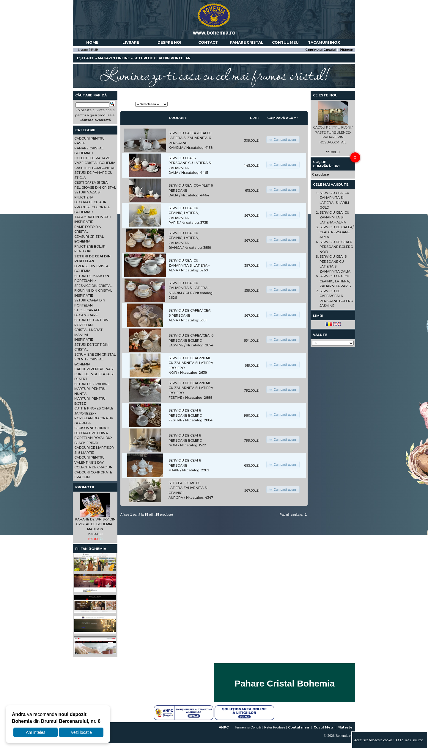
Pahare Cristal (246, 42)
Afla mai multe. (409, 740)
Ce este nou (325, 95)
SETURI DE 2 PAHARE (92, 384)
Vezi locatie (81, 732)
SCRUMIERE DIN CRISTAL (95, 354)
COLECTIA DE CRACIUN (93, 467)
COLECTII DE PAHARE (92, 158)
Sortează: (127, 104)
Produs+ (178, 118)
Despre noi (169, 42)
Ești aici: (85, 58)
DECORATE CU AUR (90, 202)
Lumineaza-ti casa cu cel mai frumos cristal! (214, 74)
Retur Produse (274, 727)
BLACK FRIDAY (86, 443)
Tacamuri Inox (324, 42)
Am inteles (35, 732)
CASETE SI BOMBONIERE (94, 168)
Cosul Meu (323, 727)
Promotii (84, 487)
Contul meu (285, 42)
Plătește (346, 50)
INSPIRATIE (83, 222)
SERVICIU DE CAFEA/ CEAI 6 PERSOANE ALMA (190, 315)
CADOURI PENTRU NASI (94, 369)
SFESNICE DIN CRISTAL (93, 286)
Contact (208, 42)
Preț (254, 118)
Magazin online (114, 58)
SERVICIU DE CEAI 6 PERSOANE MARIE (185, 465)
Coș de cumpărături (326, 164)
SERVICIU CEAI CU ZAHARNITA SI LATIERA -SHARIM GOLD (189, 288)
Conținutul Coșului (320, 50)
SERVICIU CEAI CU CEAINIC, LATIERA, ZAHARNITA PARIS (335, 281)
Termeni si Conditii (248, 727)
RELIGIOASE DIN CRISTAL (95, 187)
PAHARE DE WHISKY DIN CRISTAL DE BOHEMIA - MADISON (95, 524)
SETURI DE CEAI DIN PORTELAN (162, 58)
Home (92, 42)
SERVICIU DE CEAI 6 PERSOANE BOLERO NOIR (185, 440)
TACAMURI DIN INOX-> (92, 217)
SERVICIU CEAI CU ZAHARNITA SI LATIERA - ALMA (189, 265)
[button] (282, 139)
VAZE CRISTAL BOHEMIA (94, 163)
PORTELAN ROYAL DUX (93, 438)
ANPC (224, 727)
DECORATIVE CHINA (91, 433)
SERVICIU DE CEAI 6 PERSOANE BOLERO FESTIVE (185, 415)
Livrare (130, 42)
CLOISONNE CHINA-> (91, 428)
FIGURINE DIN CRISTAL (93, 290)
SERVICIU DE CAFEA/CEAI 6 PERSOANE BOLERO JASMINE (191, 340)
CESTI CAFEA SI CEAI (91, 182)
